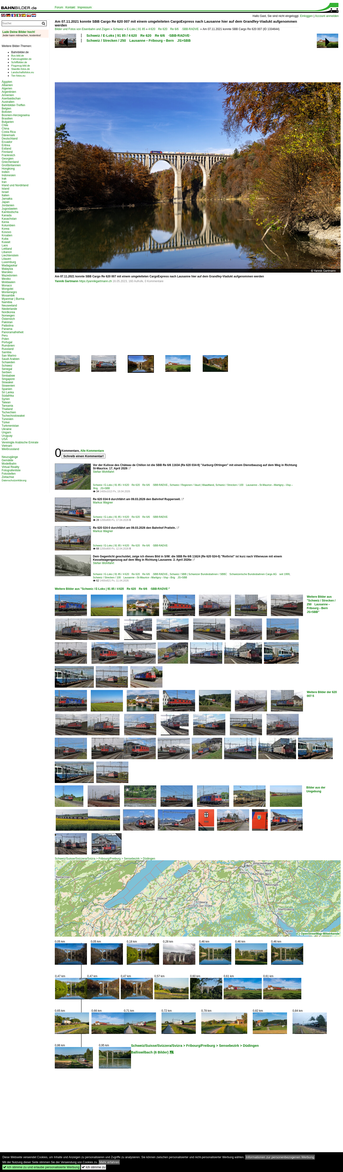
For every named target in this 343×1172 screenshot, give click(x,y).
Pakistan (7, 322)
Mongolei (7, 288)
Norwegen (8, 315)
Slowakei (7, 382)
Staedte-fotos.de (20, 68)
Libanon (7, 252)
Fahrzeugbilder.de (21, 58)
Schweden (8, 362)
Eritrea (6, 145)
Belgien (6, 108)
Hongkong (8, 168)
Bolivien (7, 112)
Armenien (8, 95)
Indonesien (9, 175)
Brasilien (7, 118)
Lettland (7, 248)
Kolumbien (8, 225)
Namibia (7, 302)
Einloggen (306, 16)
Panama (7, 329)
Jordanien (8, 205)
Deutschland (10, 138)
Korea (5, 228)
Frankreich (8, 155)
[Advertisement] (177, 62)
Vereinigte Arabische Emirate (20, 442)
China (5, 128)
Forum (59, 7)
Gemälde (7, 460)
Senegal (7, 369)
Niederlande (9, 309)
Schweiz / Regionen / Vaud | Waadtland (192, 484)
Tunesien (7, 419)
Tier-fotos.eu (18, 75)
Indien (6, 172)
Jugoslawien (9, 208)
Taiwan (6, 402)
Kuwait (6, 242)
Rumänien (8, 345)
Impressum (84, 7)
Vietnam (7, 445)
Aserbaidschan (11, 98)
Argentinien (9, 91)
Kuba (5, 238)
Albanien (7, 85)
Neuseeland (9, 305)
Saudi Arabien (11, 359)
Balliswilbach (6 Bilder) (150, 1052)
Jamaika (7, 198)
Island (5, 188)
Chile (5, 125)
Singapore (8, 379)
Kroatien (7, 235)
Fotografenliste (11, 470)
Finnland (7, 152)
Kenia (5, 222)
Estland (6, 148)
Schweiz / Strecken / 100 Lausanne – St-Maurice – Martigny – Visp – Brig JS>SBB (140, 577)
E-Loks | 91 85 (136, 29)
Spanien (7, 389)
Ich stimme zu (93, 1167)
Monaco (7, 285)
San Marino (9, 355)
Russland (8, 349)
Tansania (7, 405)
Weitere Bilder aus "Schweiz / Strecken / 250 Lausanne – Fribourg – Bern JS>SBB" (321, 604)
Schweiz (118, 29)
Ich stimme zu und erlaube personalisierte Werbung (41, 1167)
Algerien (7, 88)
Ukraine (6, 429)
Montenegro (9, 292)
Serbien (6, 372)
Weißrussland (10, 449)
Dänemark (8, 135)
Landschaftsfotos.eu (22, 72)
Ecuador (7, 142)
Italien (5, 195)
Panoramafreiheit (12, 332)
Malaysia (7, 268)
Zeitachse (8, 477)
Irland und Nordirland (15, 185)
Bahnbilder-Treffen (13, 105)
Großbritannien (11, 165)
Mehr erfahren (109, 1162)
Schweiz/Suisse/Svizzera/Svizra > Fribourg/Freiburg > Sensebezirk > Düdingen (105, 858)
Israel (5, 192)
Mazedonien (9, 275)
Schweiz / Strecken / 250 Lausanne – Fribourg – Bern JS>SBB (138, 40)
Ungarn (6, 432)
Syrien (6, 399)
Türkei (6, 422)
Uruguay (7, 435)
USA (5, 439)
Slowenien (8, 385)
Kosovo (6, 232)
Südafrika (8, 395)
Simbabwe (8, 375)
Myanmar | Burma (13, 299)
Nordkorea (8, 312)
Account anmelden (326, 16)
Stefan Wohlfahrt (103, 471)
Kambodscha (10, 212)
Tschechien (9, 412)
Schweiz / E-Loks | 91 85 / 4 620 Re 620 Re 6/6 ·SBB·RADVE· (138, 35)
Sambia (6, 352)
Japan (6, 202)
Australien (8, 102)
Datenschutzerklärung (14, 480)
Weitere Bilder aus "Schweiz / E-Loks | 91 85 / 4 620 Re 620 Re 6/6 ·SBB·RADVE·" (112, 589)
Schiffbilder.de (19, 62)
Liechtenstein (10, 255)
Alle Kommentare (92, 450)
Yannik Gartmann (66, 281)
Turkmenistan (10, 425)
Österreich (8, 319)
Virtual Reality (10, 467)
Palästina (7, 325)
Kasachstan (9, 218)
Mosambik (8, 295)
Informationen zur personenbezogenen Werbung (280, 1157)
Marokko (7, 272)
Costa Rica (9, 132)
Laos (5, 245)
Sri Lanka (8, 392)
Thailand (7, 409)
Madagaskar (9, 265)
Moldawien (8, 282)
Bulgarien (8, 122)
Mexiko (6, 278)
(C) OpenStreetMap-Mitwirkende (317, 933)
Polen (5, 339)
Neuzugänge (10, 457)
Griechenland (10, 162)
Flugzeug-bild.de (20, 65)
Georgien (7, 158)
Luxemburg (9, 262)
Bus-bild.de (17, 55)
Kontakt (70, 7)
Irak (4, 178)
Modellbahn (9, 463)
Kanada (6, 215)
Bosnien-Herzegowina (16, 115)
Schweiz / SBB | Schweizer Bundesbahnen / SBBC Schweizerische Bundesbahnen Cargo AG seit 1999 (229, 574)
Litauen (6, 258)
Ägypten (7, 81)
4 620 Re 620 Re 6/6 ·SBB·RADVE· (174, 29)
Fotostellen (9, 473)
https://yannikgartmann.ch (95, 281)
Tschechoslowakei (13, 415)
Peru (5, 335)
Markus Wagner (103, 502)
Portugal (7, 342)
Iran (4, 182)
